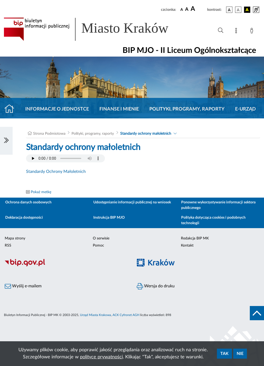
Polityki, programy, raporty (187, 109)
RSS (8, 245)
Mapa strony (15, 238)
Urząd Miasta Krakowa (95, 315)
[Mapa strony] (237, 31)
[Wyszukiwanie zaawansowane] (220, 30)
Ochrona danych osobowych (28, 202)
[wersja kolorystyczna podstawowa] (229, 10)
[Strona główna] (11, 109)
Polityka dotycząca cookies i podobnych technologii (213, 220)
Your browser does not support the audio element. (65, 158)
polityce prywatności (101, 357)
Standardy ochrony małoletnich (145, 134)
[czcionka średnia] (187, 9)
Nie (240, 354)
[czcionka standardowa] (182, 9)
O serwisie (101, 238)
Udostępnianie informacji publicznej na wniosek (132, 202)
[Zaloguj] (252, 31)
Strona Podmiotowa (49, 134)
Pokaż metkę (41, 192)
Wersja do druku (156, 286)
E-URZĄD (245, 109)
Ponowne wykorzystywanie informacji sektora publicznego (218, 205)
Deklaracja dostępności (24, 217)
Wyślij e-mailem (23, 286)
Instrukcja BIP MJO (109, 217)
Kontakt (187, 245)
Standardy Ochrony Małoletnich (56, 171)
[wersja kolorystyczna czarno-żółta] (247, 10)
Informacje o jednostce (57, 109)
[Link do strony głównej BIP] (93, 29)
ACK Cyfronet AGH (126, 315)
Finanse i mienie (119, 109)
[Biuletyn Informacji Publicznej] (66, 265)
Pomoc (98, 245)
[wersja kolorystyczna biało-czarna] (238, 10)
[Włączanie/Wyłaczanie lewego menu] (6, 141)
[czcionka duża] (198, 9)
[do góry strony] (257, 313)
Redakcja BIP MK (195, 238)
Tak (224, 354)
